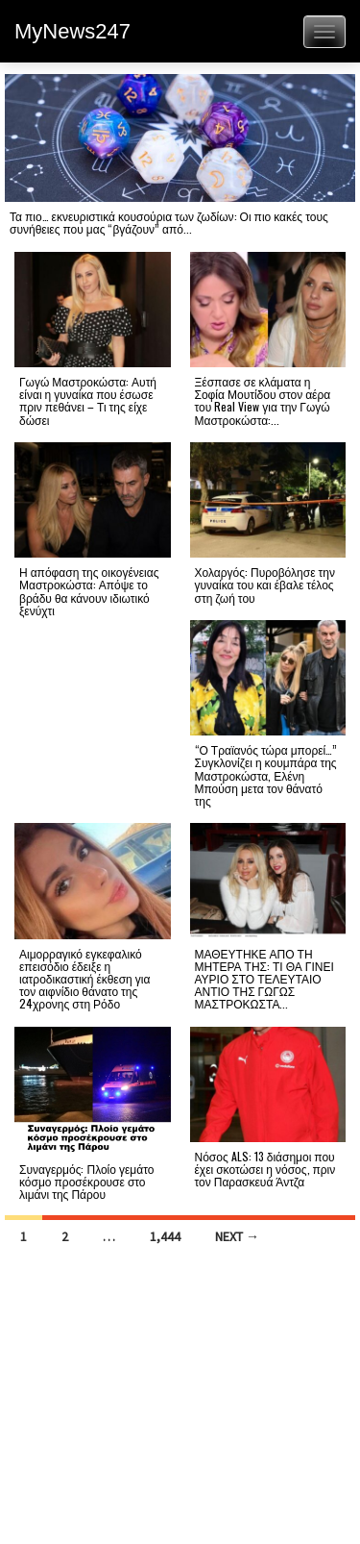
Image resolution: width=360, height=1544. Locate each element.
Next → (237, 1236)
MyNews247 (72, 31)
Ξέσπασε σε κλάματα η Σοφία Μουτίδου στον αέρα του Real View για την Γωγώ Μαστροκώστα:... (263, 400)
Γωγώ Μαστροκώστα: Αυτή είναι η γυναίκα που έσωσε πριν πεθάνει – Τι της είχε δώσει (87, 400)
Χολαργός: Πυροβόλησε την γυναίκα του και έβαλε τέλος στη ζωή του (265, 584)
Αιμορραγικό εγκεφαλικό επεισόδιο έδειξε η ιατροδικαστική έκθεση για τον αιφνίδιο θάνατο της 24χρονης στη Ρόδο (84, 978)
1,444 (165, 1236)
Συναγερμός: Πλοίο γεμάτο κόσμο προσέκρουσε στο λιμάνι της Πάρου (86, 1181)
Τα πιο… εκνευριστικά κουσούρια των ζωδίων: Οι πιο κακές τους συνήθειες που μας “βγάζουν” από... (169, 222)
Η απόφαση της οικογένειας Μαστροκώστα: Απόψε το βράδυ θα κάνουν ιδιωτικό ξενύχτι (89, 590)
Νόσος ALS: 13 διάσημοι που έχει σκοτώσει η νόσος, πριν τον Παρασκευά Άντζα (265, 1168)
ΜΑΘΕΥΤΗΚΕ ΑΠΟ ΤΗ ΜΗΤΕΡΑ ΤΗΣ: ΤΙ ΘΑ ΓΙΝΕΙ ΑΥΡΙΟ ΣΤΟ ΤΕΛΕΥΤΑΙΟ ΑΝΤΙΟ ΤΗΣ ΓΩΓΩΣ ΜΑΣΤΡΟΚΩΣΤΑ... (264, 978)
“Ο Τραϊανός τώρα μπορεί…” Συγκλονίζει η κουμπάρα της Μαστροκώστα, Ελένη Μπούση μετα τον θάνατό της (266, 775)
